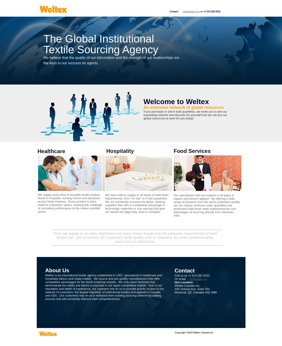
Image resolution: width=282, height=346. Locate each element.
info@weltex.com (192, 11)
